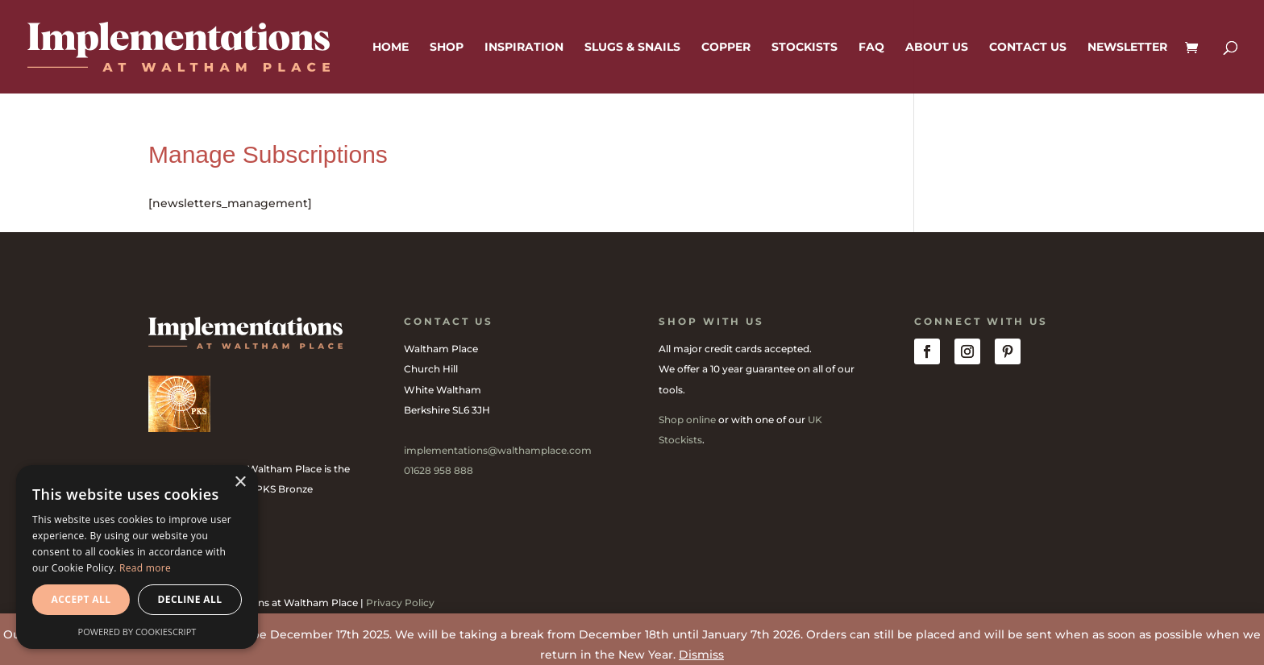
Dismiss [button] (701, 654)
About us (936, 47)
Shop (447, 47)
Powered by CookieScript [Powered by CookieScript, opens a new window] (137, 632)
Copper (725, 47)
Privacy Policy (400, 602)
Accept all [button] (81, 599)
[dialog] (137, 557)
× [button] (240, 482)
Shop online (687, 420)
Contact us (1027, 47)
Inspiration (523, 47)
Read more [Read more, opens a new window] (145, 568)
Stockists (804, 47)
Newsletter (1127, 47)
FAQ (871, 47)
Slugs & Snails (632, 47)
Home (390, 47)
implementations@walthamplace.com (498, 450)
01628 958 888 (438, 470)
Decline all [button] (190, 599)
